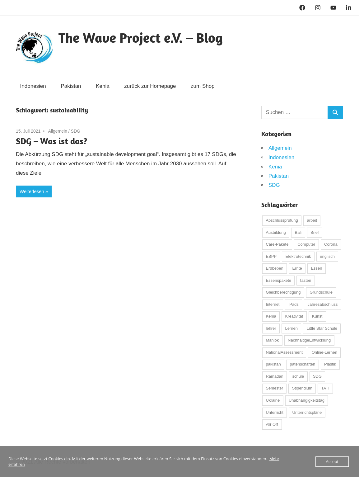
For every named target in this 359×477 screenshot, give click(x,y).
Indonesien (33, 86)
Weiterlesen (32, 191)
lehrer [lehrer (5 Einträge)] (271, 328)
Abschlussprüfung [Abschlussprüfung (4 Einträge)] (282, 220)
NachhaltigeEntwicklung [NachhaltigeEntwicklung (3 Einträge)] (309, 340)
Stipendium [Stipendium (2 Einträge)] (302, 388)
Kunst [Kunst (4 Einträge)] (317, 316)
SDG (75, 131)
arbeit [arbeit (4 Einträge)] (312, 220)
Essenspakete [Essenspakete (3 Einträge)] (278, 280)
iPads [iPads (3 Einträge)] (293, 304)
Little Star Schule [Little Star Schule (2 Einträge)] (322, 328)
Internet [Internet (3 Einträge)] (272, 304)
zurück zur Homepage (150, 86)
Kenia (102, 86)
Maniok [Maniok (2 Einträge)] (272, 340)
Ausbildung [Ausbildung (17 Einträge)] (276, 232)
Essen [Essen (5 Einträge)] (316, 268)
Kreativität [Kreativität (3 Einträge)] (294, 316)
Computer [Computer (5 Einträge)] (306, 244)
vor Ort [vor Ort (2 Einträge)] (272, 424)
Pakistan (71, 86)
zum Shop (203, 86)
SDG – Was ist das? (51, 140)
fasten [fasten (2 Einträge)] (305, 280)
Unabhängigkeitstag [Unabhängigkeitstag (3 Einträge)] (306, 400)
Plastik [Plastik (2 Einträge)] (330, 364)
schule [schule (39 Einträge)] (298, 376)
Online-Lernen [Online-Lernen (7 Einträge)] (324, 352)
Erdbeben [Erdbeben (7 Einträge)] (274, 268)
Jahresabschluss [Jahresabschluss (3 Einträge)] (323, 304)
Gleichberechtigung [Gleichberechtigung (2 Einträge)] (283, 292)
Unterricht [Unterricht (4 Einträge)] (274, 412)
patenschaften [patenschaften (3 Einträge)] (302, 364)
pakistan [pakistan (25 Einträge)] (273, 364)
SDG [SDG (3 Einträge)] (317, 376)
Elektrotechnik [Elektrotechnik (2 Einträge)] (298, 256)
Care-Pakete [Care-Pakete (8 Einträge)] (277, 244)
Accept (332, 461)
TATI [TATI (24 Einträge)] (325, 388)
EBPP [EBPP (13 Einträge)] (271, 256)
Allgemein (57, 131)
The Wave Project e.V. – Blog (140, 37)
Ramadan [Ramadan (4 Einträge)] (274, 376)
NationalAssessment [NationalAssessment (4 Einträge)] (284, 352)
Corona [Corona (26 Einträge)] (331, 244)
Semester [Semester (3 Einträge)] (274, 388)
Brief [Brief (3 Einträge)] (314, 232)
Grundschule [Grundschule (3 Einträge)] (321, 292)
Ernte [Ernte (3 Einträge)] (297, 268)
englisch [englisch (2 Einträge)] (327, 256)
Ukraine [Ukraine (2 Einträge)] (273, 400)
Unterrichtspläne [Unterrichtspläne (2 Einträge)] (307, 412)
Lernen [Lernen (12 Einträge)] (291, 328)
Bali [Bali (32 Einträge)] (298, 232)
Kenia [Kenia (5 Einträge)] (271, 316)
